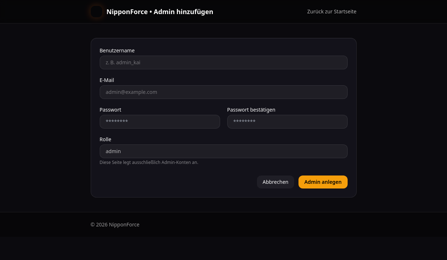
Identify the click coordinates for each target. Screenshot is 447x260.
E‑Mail (107, 80)
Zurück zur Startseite (331, 11)
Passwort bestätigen (251, 109)
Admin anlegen (322, 181)
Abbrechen (275, 181)
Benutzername (117, 50)
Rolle (105, 139)
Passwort (110, 109)
